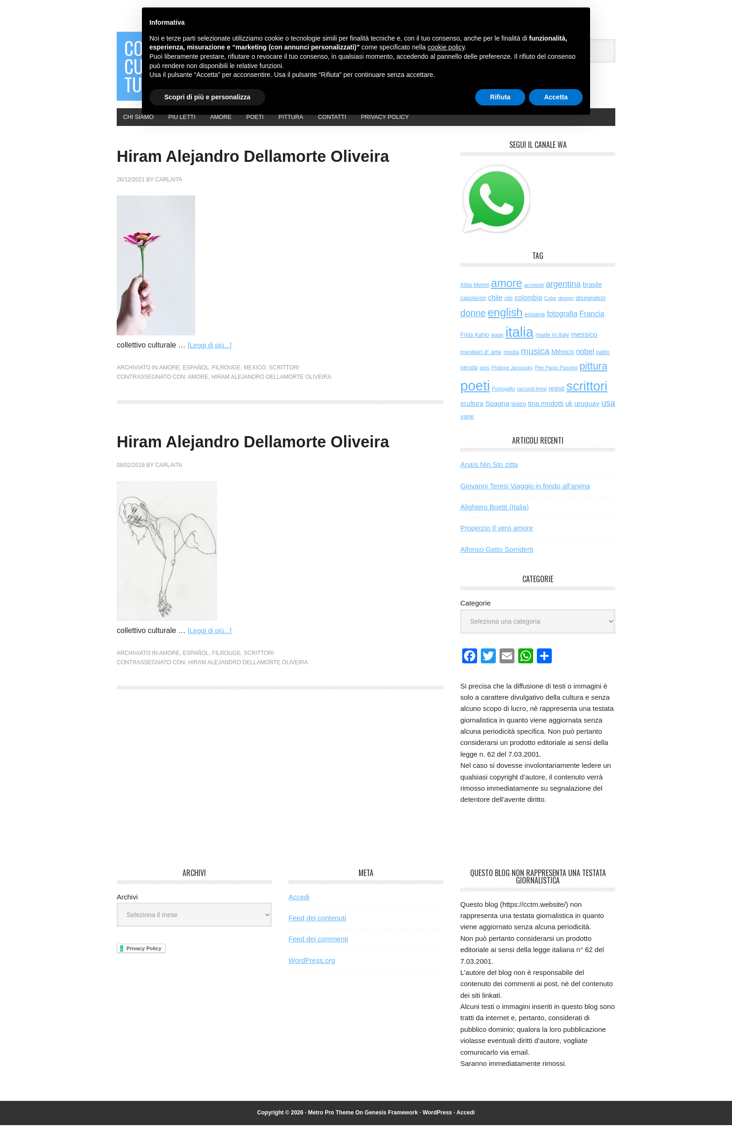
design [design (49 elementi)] (566, 314)
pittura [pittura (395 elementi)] (593, 382)
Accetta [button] (556, 97)
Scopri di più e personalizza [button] (207, 97)
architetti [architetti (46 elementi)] (534, 300)
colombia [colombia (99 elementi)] (528, 313)
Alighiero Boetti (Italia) (494, 523)
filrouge (226, 410)
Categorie (475, 619)
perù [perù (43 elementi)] (484, 383)
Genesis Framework (391, 1128)
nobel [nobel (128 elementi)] (585, 367)
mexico (255, 410)
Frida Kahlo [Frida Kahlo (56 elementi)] (474, 351)
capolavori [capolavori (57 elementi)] (473, 314)
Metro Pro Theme (331, 1128)
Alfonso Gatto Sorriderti (496, 565)
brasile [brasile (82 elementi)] (592, 300)
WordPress (437, 1128)
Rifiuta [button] (500, 97)
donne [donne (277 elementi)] (473, 329)
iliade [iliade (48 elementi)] (497, 351)
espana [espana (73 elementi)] (535, 330)
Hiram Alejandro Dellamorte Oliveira (271, 419)
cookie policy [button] (446, 47)
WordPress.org (312, 976)
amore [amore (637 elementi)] (506, 298)
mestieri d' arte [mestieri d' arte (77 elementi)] (480, 367)
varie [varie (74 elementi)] (467, 432)
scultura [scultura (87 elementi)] (471, 419)
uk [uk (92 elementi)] (568, 419)
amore (169, 410)
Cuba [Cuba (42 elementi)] (550, 314)
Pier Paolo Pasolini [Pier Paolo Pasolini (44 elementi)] (556, 383)
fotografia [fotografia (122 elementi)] (562, 330)
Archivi (127, 912)
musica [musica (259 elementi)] (535, 366)
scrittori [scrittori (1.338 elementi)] (586, 402)
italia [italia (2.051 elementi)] (520, 348)
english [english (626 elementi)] (505, 328)
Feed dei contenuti (317, 934)
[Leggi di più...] (212, 388)
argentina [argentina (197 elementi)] (563, 299)
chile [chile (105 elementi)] (495, 313)
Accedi (299, 912)
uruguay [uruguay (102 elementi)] (586, 419)
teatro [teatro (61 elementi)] (518, 420)
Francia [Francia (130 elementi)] (592, 329)
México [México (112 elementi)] (562, 367)
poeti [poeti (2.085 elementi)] (475, 401)
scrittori (284, 410)
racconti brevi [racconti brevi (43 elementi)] (532, 404)
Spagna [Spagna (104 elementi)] (497, 419)
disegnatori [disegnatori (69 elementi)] (590, 313)
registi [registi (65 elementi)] (556, 404)
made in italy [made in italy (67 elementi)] (552, 350)
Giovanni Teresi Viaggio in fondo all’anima (525, 501)
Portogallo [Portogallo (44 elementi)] (503, 404)
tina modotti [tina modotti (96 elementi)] (545, 419)
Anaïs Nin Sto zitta (489, 480)
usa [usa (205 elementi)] (608, 419)
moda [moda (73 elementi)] (511, 367)
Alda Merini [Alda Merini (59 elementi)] (474, 300)
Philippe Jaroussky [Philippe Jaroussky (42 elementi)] (512, 383)
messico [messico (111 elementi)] (584, 350)
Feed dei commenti (318, 955)
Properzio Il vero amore (496, 544)
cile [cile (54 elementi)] (508, 314)
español (196, 410)
